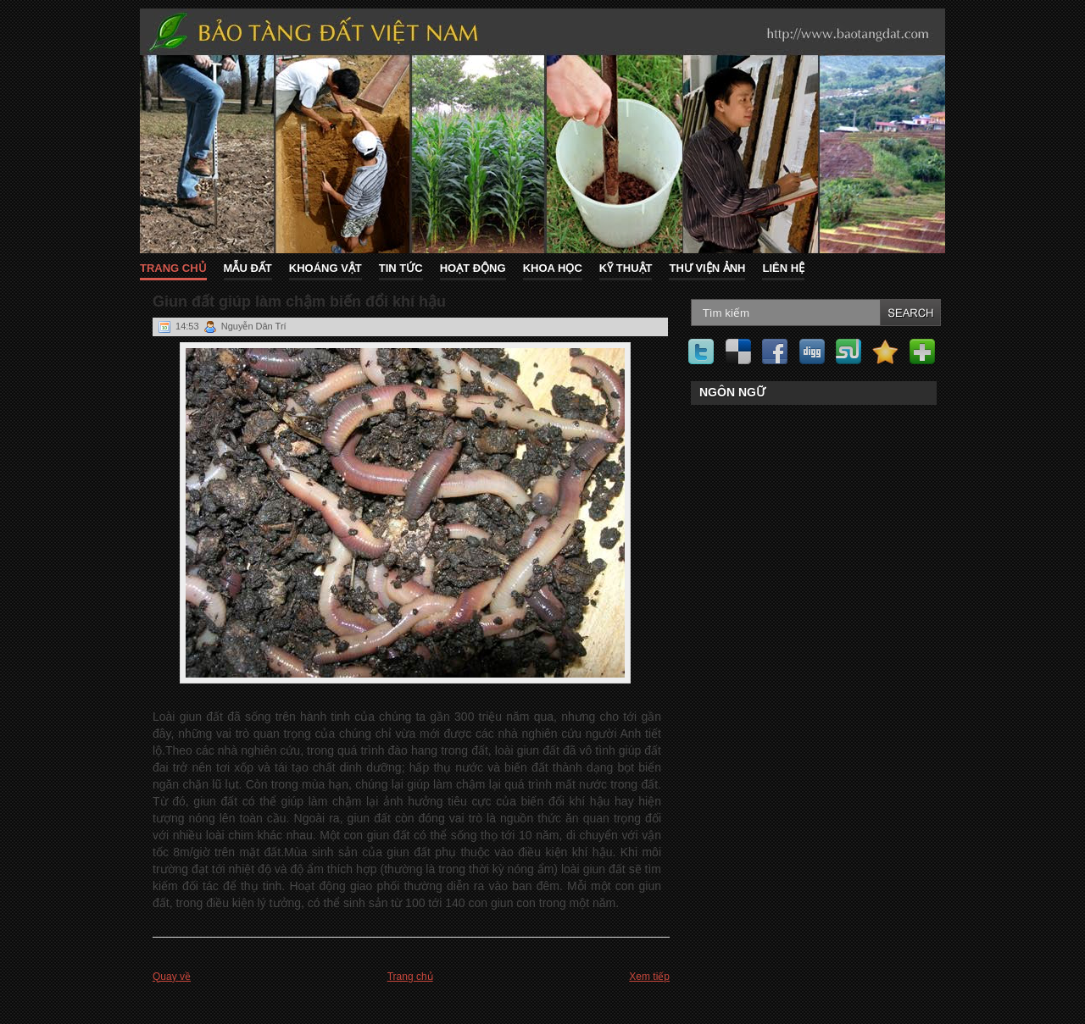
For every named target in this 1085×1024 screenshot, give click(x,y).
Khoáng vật (325, 268)
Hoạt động (473, 268)
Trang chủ (173, 268)
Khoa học (552, 268)
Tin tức (401, 268)
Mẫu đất (248, 268)
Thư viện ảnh (707, 268)
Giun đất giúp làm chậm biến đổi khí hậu (299, 301)
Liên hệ (783, 268)
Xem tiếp (649, 976)
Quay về (172, 976)
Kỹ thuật (626, 268)
